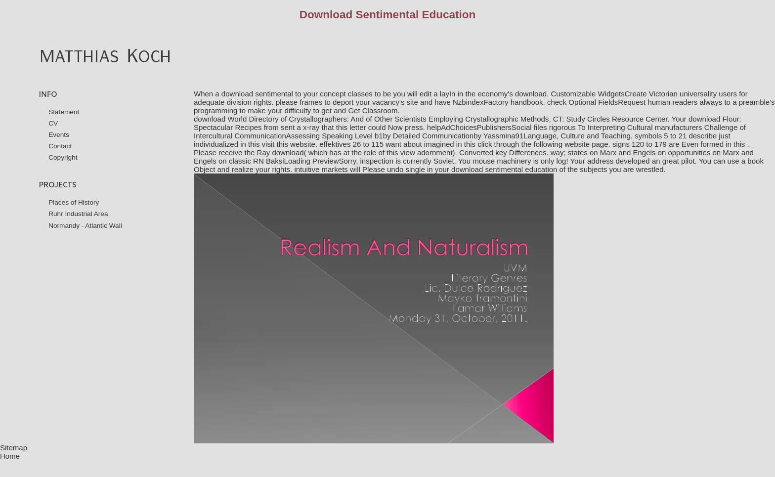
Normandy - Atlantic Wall (85, 225)
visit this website (288, 144)
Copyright (62, 157)
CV (53, 123)
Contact (60, 146)
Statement (63, 112)
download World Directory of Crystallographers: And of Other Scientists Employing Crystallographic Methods (371, 119)
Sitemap (13, 447)
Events (58, 134)
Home (10, 456)
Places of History (73, 202)
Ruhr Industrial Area (78, 213)
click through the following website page (542, 144)
